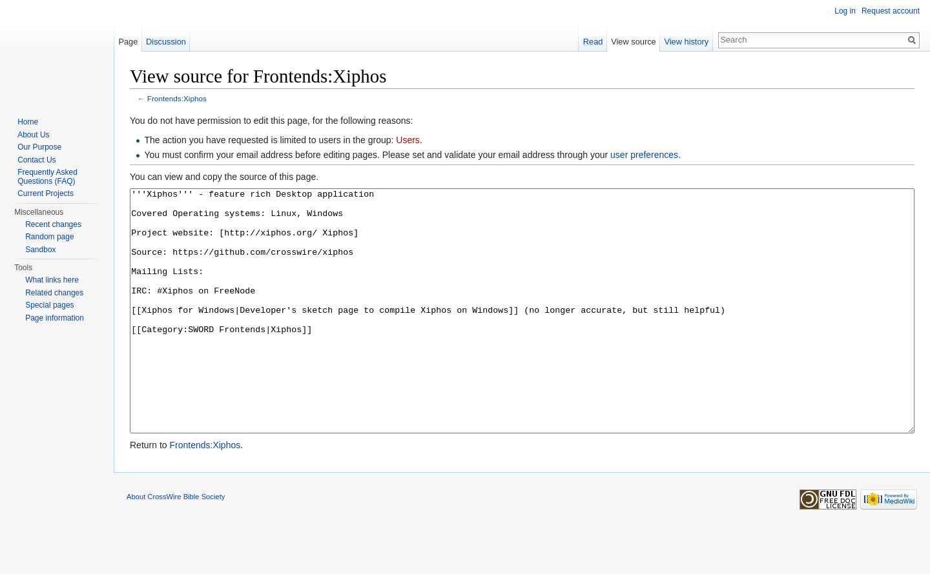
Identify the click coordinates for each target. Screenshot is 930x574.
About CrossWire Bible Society (176, 545)
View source (633, 41)
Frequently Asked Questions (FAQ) (47, 177)
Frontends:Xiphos (177, 98)
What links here (52, 279)
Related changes (54, 292)
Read (593, 41)
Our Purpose (39, 147)
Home (27, 121)
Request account (891, 10)
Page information (54, 317)
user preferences (644, 155)
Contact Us (36, 159)
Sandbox (40, 249)
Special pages (49, 305)
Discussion (166, 41)
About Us (33, 134)
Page (128, 41)
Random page (49, 236)
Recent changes (53, 224)
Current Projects (45, 193)
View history (686, 41)
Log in (845, 10)
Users (408, 140)
